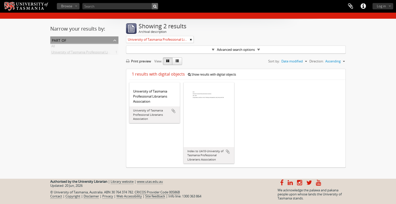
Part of (59, 39)
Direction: (316, 61)
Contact (56, 196)
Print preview (138, 61)
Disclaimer (91, 196)
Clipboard (350, 6)
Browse (66, 6)
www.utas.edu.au (150, 181)
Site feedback (155, 196)
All (53, 47)
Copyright (72, 196)
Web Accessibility (129, 196)
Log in (381, 6)
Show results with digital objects (212, 74)
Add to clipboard (173, 111)
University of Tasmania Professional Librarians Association (94, 53)
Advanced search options (236, 49)
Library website (122, 181)
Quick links (363, 6)
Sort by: (274, 61)
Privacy (107, 196)
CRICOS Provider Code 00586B (157, 192)
